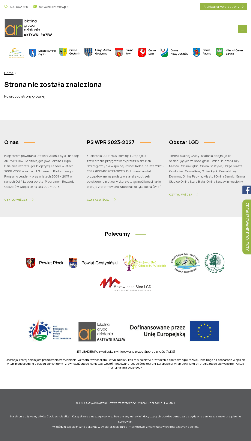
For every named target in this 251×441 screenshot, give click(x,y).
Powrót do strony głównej (24, 96)
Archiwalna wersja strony (221, 7)
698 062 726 (19, 7)
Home (9, 73)
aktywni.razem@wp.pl (54, 7)
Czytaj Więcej (15, 200)
